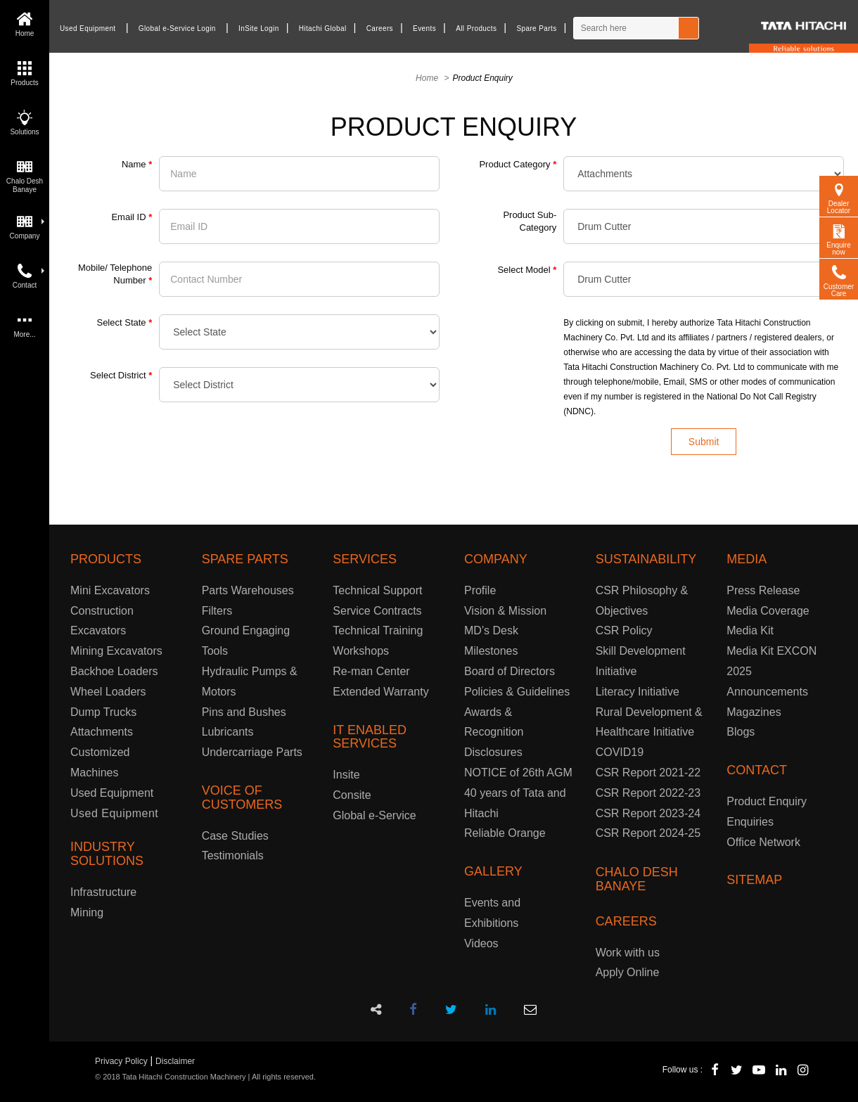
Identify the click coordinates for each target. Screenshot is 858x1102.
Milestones (491, 651)
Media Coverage (767, 611)
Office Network (763, 842)
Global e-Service (374, 815)
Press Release (763, 590)
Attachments (101, 732)
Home (24, 22)
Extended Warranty (380, 692)
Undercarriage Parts (252, 752)
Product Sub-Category (529, 221)
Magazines (753, 712)
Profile (480, 590)
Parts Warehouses (248, 590)
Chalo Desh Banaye (24, 174)
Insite (346, 775)
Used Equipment (88, 28)
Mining (86, 912)
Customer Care (839, 279)
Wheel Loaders (108, 692)
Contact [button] (28, 274)
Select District (121, 375)
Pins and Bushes (244, 712)
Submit (704, 441)
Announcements (767, 692)
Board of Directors (509, 671)
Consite (352, 795)
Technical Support (377, 590)
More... (24, 323)
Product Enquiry (766, 801)
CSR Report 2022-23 (648, 793)
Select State (124, 322)
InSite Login (258, 28)
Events (424, 28)
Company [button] (27, 225)
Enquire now (838, 238)
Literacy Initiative (637, 692)
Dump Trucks (103, 712)
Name (137, 164)
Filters (217, 611)
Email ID (131, 217)
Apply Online (628, 972)
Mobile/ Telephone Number (115, 274)
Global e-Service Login (177, 28)
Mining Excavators (116, 651)
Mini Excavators (110, 590)
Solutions (24, 121)
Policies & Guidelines (517, 692)
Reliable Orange (505, 833)
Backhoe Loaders (114, 671)
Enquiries (750, 822)
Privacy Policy (121, 1061)
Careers (379, 28)
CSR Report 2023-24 (648, 813)
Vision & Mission (505, 611)
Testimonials (233, 855)
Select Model (526, 269)
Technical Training (378, 630)
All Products (476, 28)
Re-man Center (371, 671)
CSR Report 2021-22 (648, 773)
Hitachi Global (323, 28)
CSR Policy (624, 630)
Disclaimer (175, 1061)
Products (24, 72)
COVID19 (620, 752)
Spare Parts (536, 28)
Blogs (740, 732)
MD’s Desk (491, 630)
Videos (481, 943)
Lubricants (228, 732)
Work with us (628, 953)
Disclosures (493, 752)
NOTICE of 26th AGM (518, 773)
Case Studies (235, 836)
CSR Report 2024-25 (648, 833)
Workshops (361, 651)
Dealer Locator (838, 196)
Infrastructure (103, 892)
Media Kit (750, 630)
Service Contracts (377, 611)
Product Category (517, 164)
